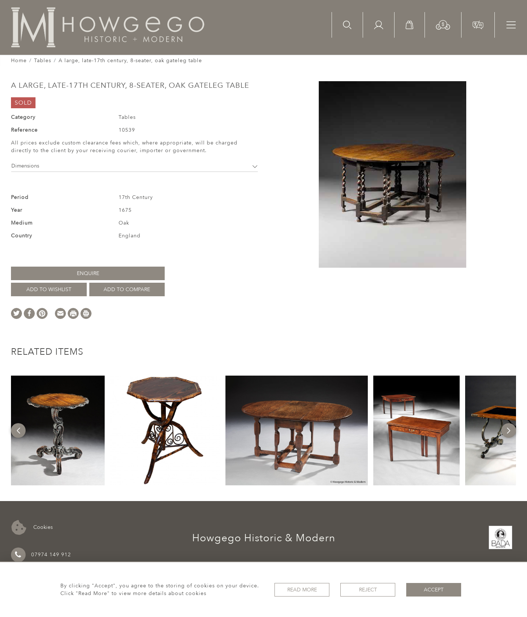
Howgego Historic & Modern (263, 538)
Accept (434, 589)
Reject (368, 589)
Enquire (88, 273)
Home (19, 60)
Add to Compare (127, 289)
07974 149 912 (41, 555)
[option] (58, 430)
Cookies (32, 527)
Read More (302, 589)
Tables (42, 60)
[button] (443, 24)
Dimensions (134, 166)
